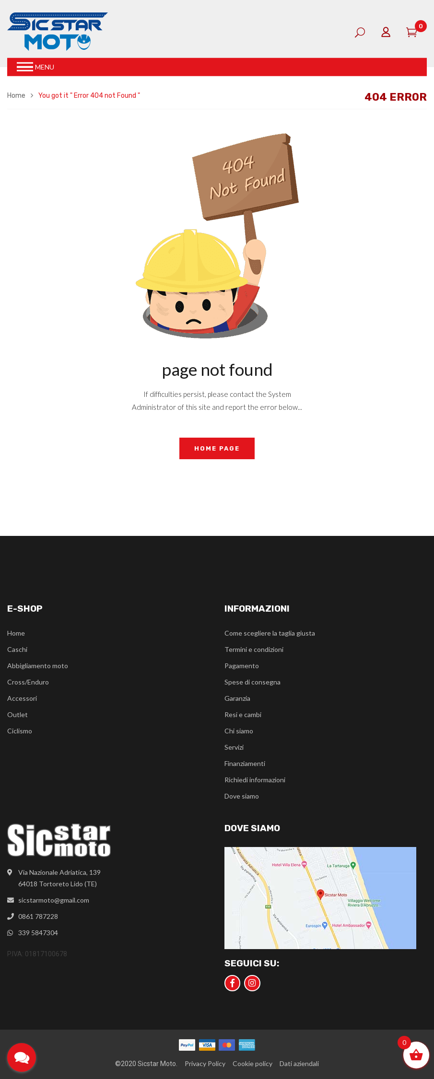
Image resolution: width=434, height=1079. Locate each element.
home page (217, 448)
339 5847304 (38, 932)
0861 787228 (38, 916)
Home (16, 96)
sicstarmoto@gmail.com (53, 900)
